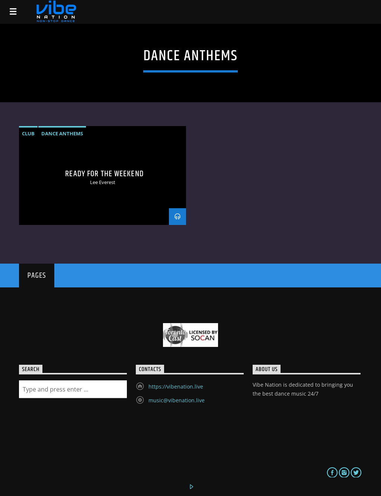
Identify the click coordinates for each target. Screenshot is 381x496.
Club (28, 133)
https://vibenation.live (175, 386)
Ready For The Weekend (104, 173)
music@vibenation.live (176, 400)
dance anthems (62, 133)
